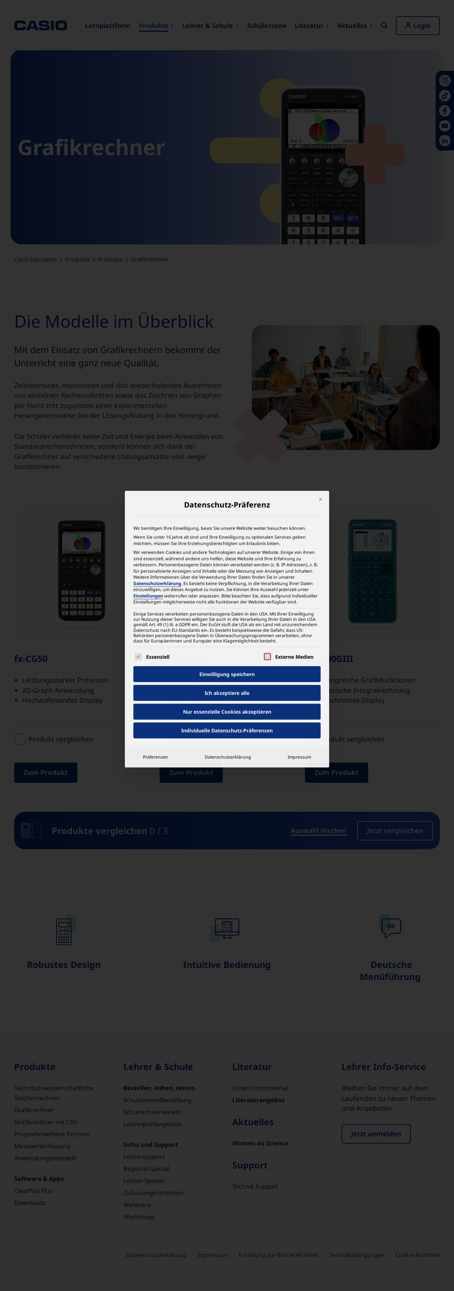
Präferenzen (155, 558)
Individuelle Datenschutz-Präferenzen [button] (227, 531)
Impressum (299, 558)
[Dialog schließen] (320, 300)
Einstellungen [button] (148, 396)
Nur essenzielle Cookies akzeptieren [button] (227, 512)
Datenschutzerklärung (157, 384)
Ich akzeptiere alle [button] (227, 494)
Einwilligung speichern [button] (227, 475)
